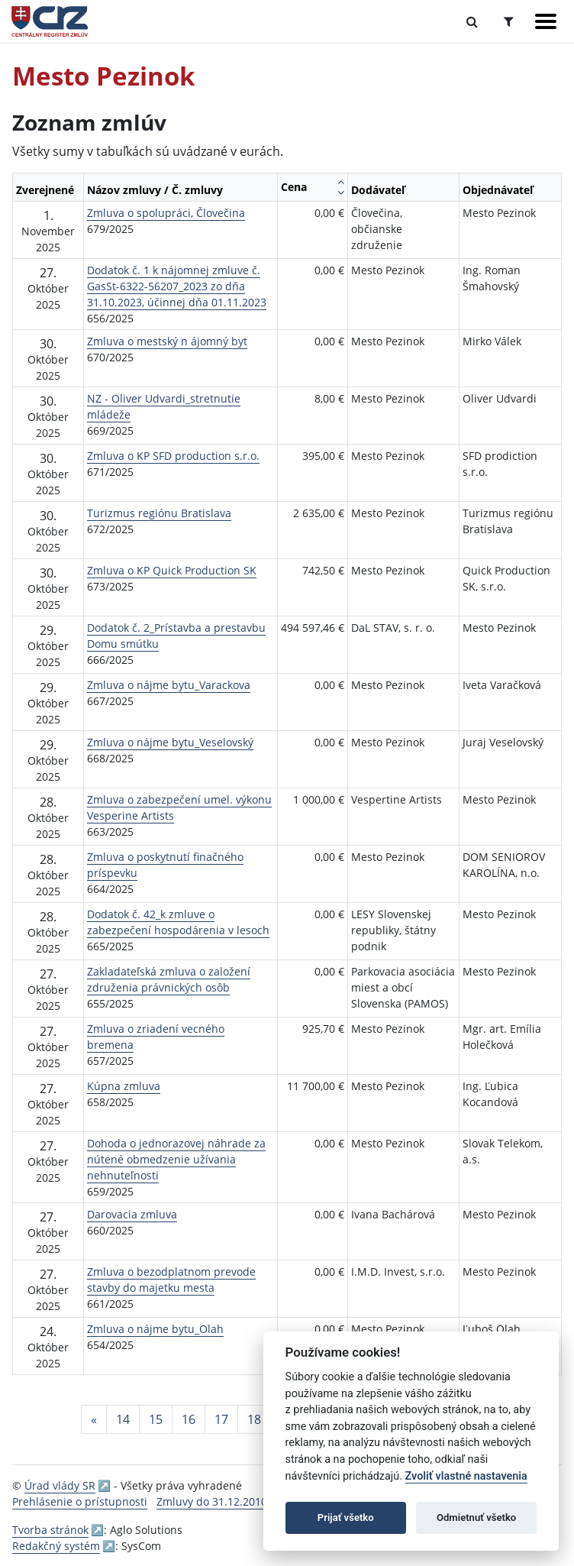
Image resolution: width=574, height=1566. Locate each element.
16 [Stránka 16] (188, 1419)
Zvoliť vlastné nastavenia (466, 1476)
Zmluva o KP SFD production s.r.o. (173, 455)
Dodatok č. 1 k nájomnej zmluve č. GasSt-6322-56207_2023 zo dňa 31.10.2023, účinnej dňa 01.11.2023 (176, 286)
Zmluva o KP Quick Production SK (171, 570)
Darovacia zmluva (132, 1214)
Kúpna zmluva (123, 1086)
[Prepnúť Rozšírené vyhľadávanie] (509, 21)
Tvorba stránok (50, 1529)
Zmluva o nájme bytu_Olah (155, 1329)
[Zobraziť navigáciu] (546, 21)
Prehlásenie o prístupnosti (79, 1501)
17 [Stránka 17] (221, 1419)
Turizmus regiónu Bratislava (159, 513)
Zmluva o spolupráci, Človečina (166, 212)
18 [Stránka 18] (254, 1419)
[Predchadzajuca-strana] (94, 1419)
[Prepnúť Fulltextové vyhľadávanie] (472, 21)
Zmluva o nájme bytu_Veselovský (170, 742)
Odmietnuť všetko (476, 1517)
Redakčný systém (56, 1545)
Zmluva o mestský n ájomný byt (167, 341)
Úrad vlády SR (59, 1485)
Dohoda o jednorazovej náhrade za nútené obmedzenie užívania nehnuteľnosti (176, 1159)
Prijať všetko (346, 1517)
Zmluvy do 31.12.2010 (211, 1501)
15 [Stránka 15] (156, 1419)
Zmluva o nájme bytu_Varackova (168, 685)
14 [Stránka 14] (123, 1419)
